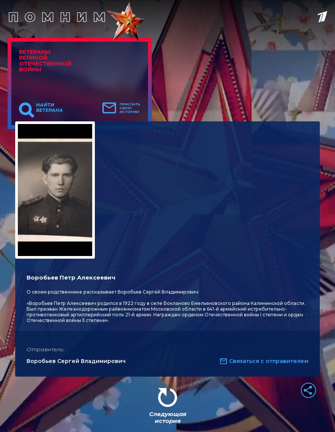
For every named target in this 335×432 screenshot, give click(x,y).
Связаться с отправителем (268, 361)
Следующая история (167, 417)
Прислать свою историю (130, 108)
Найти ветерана (49, 107)
